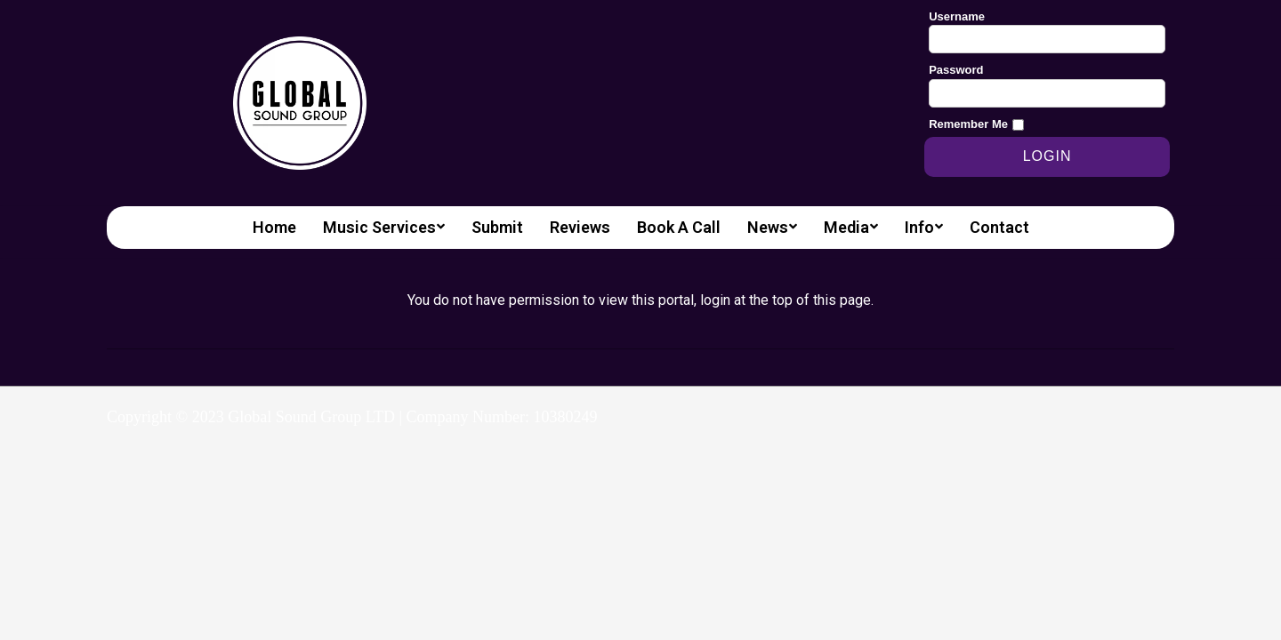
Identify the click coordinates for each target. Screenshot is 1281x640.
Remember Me (968, 124)
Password (956, 69)
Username (957, 16)
